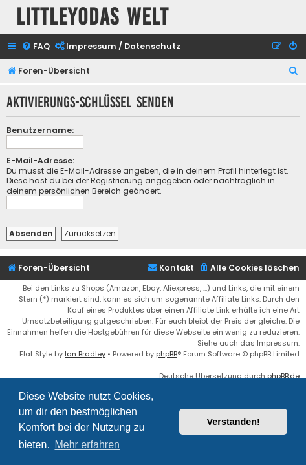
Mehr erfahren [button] (87, 444)
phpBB (166, 354)
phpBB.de (283, 376)
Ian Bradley (85, 354)
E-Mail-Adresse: (40, 160)
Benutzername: (40, 130)
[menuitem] (35, 47)
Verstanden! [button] (233, 422)
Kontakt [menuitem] (171, 267)
